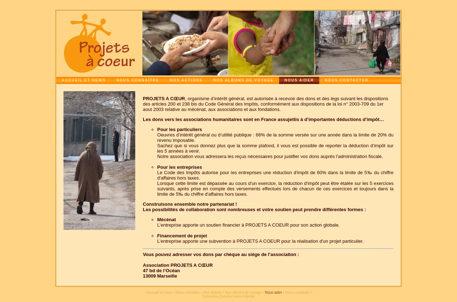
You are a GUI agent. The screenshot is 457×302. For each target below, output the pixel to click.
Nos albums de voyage (243, 80)
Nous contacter (346, 80)
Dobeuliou (210, 296)
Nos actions (186, 80)
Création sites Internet (237, 296)
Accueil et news (84, 80)
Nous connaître (138, 80)
